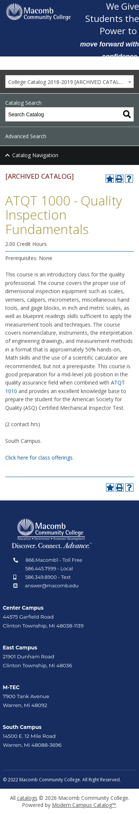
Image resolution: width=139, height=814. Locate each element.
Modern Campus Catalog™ (84, 804)
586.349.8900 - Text (48, 577)
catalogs (27, 797)
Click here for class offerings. (39, 457)
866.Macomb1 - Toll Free (54, 560)
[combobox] (69, 81)
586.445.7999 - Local (49, 568)
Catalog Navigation (35, 155)
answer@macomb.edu (52, 585)
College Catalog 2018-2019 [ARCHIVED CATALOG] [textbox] (68, 81)
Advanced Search (25, 136)
